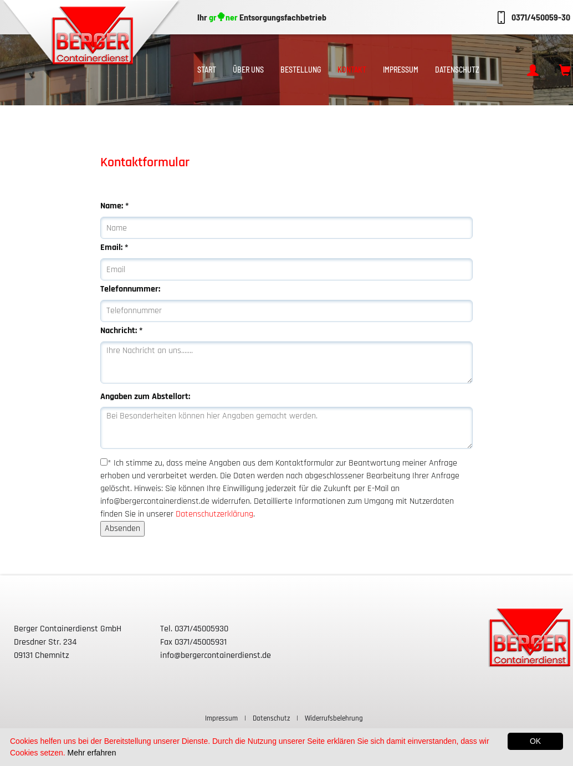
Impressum (400, 69)
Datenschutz (457, 69)
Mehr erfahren (92, 752)
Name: (114, 206)
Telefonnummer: (130, 289)
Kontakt (351, 69)
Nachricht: (121, 330)
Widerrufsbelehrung (334, 718)
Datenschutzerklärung (214, 514)
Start (206, 69)
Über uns (248, 69)
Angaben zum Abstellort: (145, 396)
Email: (114, 247)
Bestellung (300, 69)
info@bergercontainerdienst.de (215, 655)
